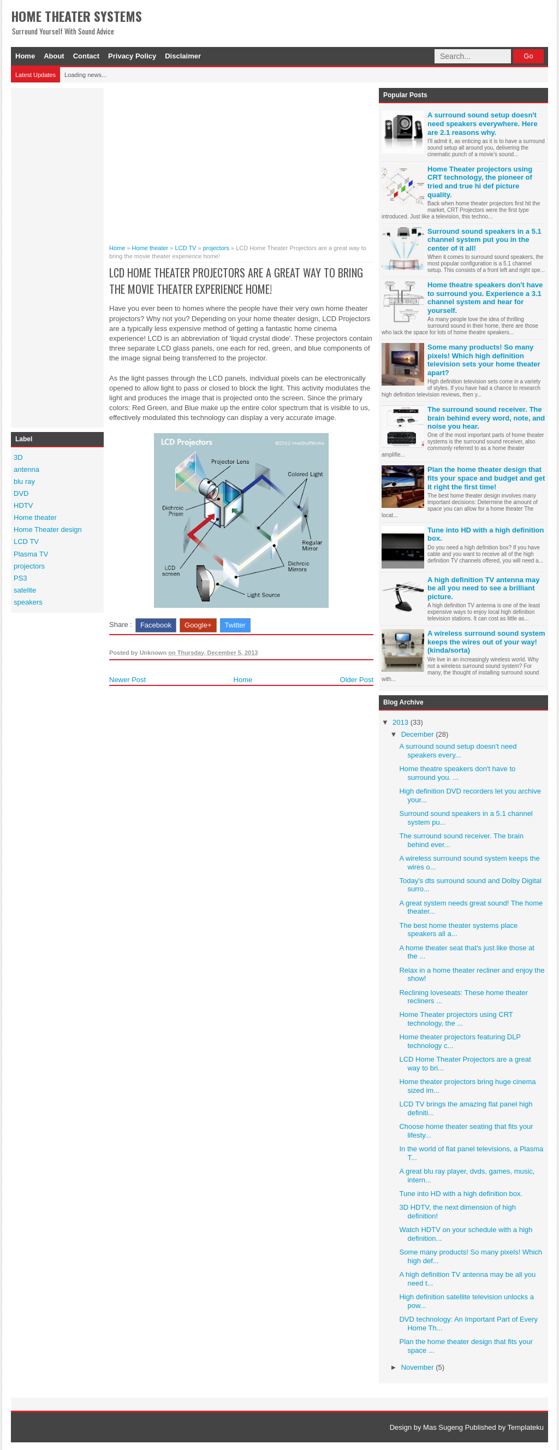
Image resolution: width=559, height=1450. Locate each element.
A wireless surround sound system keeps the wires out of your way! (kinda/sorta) (486, 641)
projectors (29, 566)
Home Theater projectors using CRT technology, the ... (456, 1018)
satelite (25, 590)
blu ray (24, 481)
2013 (402, 722)
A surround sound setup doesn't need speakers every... (457, 750)
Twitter (235, 625)
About (54, 56)
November (418, 1367)
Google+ (198, 625)
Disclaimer (183, 56)
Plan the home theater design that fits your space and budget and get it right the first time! (486, 477)
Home (25, 56)
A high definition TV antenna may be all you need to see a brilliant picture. (483, 588)
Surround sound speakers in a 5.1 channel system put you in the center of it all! (484, 239)
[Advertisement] (57, 256)
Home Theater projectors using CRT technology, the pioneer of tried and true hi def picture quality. (479, 182)
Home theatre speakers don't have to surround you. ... (457, 773)
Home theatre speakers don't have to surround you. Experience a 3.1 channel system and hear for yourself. (485, 298)
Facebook (155, 625)
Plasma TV (31, 554)
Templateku (526, 1427)
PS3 (20, 578)
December (418, 734)
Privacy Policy (132, 56)
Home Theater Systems (76, 16)
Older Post (356, 680)
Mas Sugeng (443, 1427)
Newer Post (127, 680)
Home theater (35, 517)
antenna (26, 469)
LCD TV (26, 541)
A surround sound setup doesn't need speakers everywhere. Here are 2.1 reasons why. (482, 123)
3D (18, 457)
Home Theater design (48, 529)
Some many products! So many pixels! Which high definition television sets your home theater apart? (483, 360)
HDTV (23, 505)
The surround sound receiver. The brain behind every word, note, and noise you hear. (486, 417)
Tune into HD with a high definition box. (460, 1193)
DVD (21, 493)
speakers (28, 602)
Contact (86, 56)
